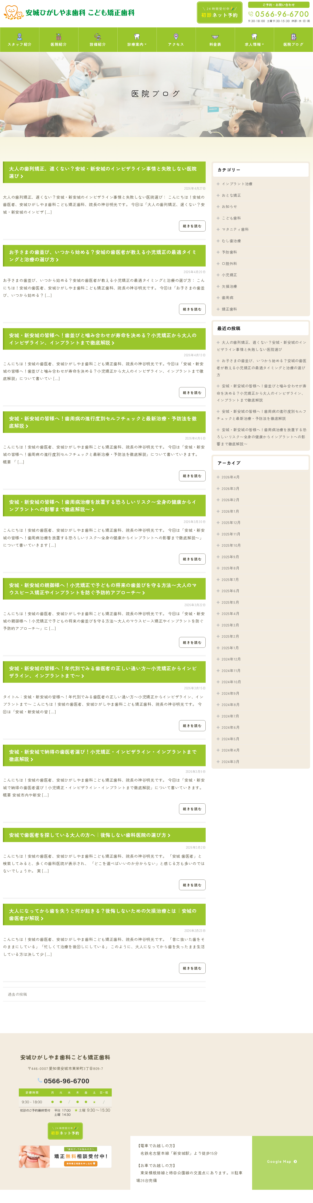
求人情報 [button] (253, 39)
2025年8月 (230, 567)
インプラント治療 (237, 183)
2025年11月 (231, 533)
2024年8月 (231, 704)
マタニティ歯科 (235, 229)
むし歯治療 (231, 240)
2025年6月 (230, 590)
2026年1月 (230, 511)
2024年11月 (231, 670)
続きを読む (191, 226)
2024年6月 (231, 727)
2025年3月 (230, 624)
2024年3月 (230, 761)
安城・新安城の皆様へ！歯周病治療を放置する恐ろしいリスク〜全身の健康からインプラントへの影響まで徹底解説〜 (261, 436)
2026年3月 (230, 488)
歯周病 (227, 297)
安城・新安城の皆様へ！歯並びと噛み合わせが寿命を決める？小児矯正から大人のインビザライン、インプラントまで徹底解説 (103, 341)
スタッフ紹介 (20, 39)
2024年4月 (231, 749)
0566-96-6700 (66, 1094)
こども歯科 (231, 217)
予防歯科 (229, 251)
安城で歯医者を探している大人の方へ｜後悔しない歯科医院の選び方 (90, 845)
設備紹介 (98, 39)
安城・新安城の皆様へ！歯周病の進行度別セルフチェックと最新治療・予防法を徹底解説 (261, 415)
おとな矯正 (231, 195)
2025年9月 (230, 556)
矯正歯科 (229, 309)
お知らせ (229, 206)
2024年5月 (230, 738)
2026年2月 (230, 499)
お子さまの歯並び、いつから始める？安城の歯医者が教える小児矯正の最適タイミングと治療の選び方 (261, 367)
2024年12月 (231, 658)
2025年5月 (230, 602)
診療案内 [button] (135, 39)
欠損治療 (229, 286)
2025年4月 (230, 613)
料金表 (215, 39)
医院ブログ (293, 39)
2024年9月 (230, 693)
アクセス (176, 39)
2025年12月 (231, 522)
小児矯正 (229, 274)
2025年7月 (230, 579)
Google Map (282, 1176)
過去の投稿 (17, 1007)
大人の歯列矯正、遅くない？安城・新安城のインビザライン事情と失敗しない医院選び (261, 346)
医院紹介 (59, 39)
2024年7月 (230, 715)
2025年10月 (231, 545)
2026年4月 (231, 476)
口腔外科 (229, 263)
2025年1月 (230, 647)
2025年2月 (230, 636)
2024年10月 (231, 681)
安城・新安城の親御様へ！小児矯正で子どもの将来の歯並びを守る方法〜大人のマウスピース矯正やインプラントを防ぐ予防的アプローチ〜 (103, 595)
